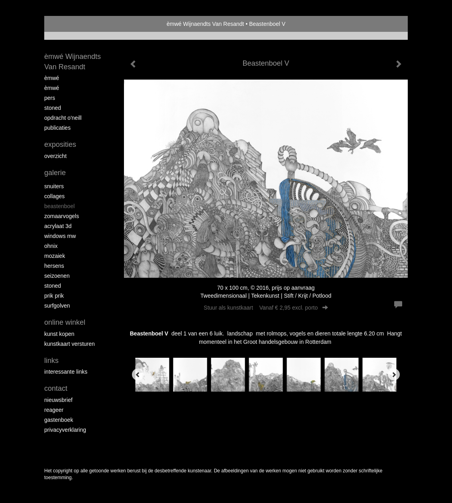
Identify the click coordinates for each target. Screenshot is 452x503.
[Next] (394, 374)
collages (54, 196)
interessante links (65, 371)
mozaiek (54, 256)
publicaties (57, 128)
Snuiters (54, 186)
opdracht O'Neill (63, 118)
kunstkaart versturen (69, 344)
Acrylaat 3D (57, 226)
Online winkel (64, 322)
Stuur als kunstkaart (266, 307)
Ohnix (50, 246)
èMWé (51, 78)
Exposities (60, 144)
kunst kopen (59, 334)
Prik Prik (54, 295)
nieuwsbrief (58, 400)
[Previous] (138, 374)
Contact (55, 388)
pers (49, 98)
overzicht (55, 156)
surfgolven (57, 305)
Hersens (54, 266)
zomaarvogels (61, 216)
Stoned (52, 108)
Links (51, 361)
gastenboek (58, 420)
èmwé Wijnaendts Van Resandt (205, 24)
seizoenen (57, 276)
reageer (53, 410)
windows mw (60, 236)
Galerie (55, 173)
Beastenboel (59, 206)
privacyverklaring (65, 430)
